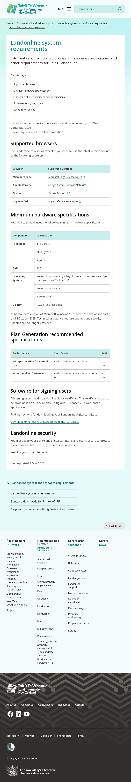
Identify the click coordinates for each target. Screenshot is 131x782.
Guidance (22, 23)
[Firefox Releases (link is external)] (59, 193)
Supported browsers (25, 84)
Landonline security (24, 109)
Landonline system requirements (27, 27)
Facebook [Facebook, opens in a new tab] (10, 714)
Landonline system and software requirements (83, 23)
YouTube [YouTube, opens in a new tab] (26, 714)
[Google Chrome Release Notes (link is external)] (67, 185)
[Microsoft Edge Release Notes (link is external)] (66, 177)
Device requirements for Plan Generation (37, 132)
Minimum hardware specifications (32, 90)
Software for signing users (28, 103)
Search (120, 9)
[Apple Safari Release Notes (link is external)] (64, 201)
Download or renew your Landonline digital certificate (45, 422)
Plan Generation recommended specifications (39, 97)
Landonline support (42, 23)
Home (9, 23)
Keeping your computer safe (29, 452)
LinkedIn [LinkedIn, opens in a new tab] (18, 714)
